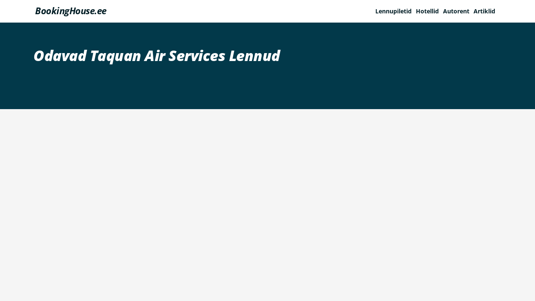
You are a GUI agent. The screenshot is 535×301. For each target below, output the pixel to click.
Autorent (456, 11)
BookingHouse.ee (71, 10)
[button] (486, 11)
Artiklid (484, 11)
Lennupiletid (393, 11)
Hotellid (427, 11)
